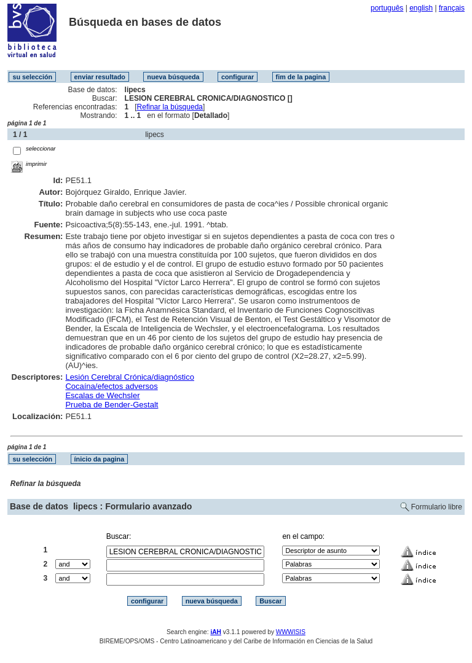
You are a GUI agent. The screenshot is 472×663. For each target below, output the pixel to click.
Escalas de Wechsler (102, 395)
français (452, 8)
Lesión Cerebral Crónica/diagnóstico (129, 377)
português (387, 8)
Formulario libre (436, 507)
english (421, 8)
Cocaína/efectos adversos (111, 386)
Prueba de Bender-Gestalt (111, 404)
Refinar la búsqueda (170, 107)
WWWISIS (290, 632)
